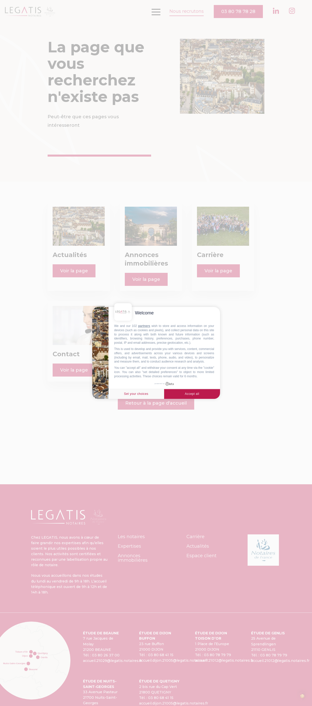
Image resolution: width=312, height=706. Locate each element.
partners (144, 326)
